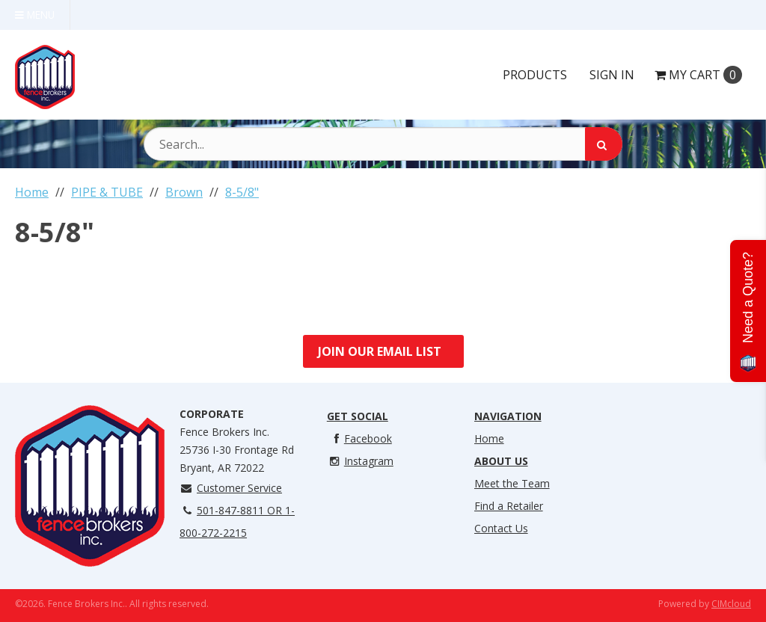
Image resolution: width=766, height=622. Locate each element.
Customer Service (231, 488)
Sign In (611, 75)
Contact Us (501, 528)
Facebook (359, 438)
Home (489, 438)
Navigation (508, 416)
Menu (35, 14)
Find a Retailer (508, 506)
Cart (698, 75)
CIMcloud (731, 603)
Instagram (360, 461)
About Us (501, 461)
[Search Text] (383, 144)
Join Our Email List (379, 351)
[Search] (603, 144)
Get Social (357, 416)
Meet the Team (512, 483)
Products (535, 75)
